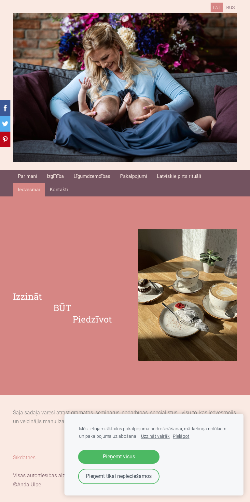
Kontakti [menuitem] (59, 190)
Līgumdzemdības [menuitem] (92, 176)
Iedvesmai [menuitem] (29, 190)
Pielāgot (181, 436)
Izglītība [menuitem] (55, 176)
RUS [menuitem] (230, 7)
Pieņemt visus (119, 456)
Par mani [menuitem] (27, 176)
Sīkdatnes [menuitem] (24, 457)
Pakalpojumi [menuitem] (133, 176)
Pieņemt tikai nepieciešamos (119, 476)
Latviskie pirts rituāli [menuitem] (179, 176)
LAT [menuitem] (216, 7)
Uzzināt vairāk (155, 436)
